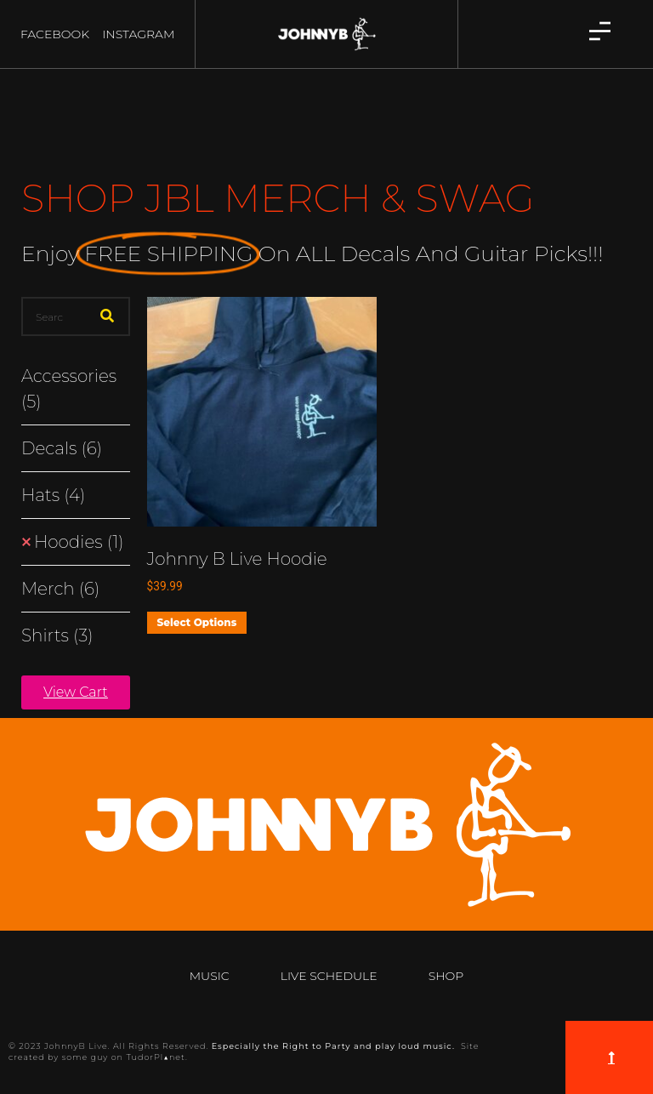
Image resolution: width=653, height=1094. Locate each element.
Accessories (68, 389)
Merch (60, 588)
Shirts (57, 635)
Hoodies (78, 542)
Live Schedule (329, 975)
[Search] (107, 316)
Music (210, 975)
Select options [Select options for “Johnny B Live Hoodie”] (197, 622)
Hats (53, 495)
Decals (61, 448)
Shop (446, 975)
